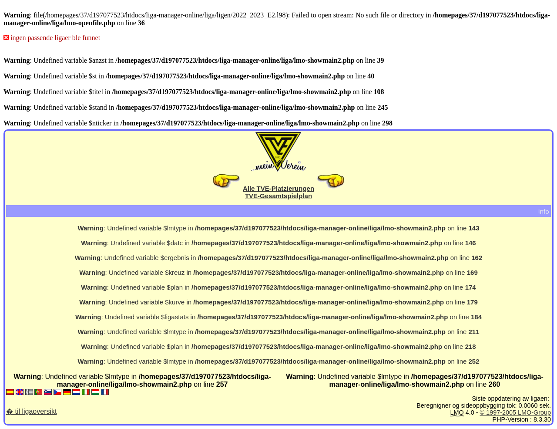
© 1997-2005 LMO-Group (515, 412)
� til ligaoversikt (31, 411)
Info (543, 211)
